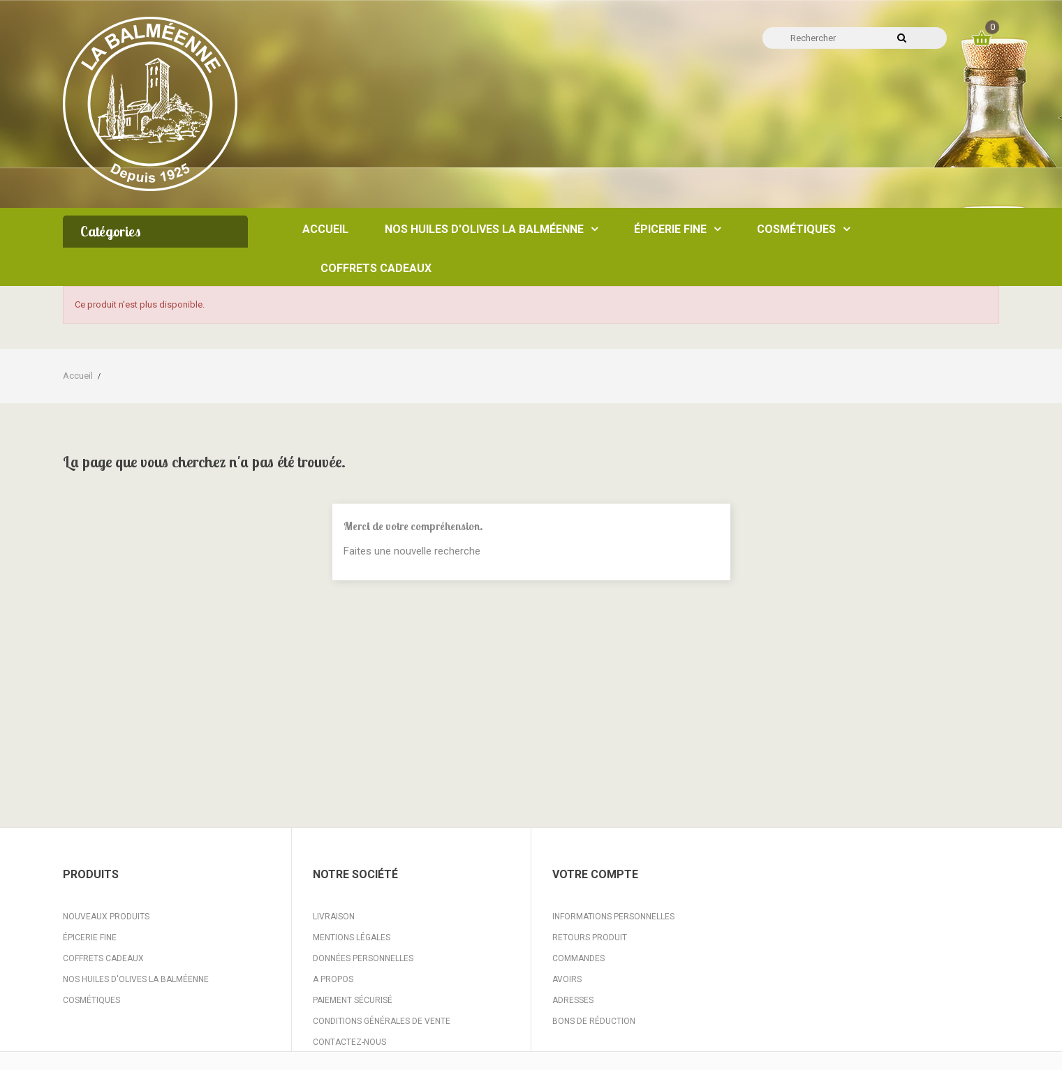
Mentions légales (351, 937)
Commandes (578, 958)
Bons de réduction (593, 1021)
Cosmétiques (91, 1000)
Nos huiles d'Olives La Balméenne (136, 979)
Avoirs (567, 979)
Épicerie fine (90, 937)
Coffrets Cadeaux (103, 958)
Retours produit (589, 937)
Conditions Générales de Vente (381, 1021)
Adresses (572, 1000)
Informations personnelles (613, 916)
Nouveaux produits (106, 916)
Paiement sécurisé (352, 1000)
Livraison (334, 916)
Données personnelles (363, 958)
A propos (333, 979)
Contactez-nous (349, 1042)
